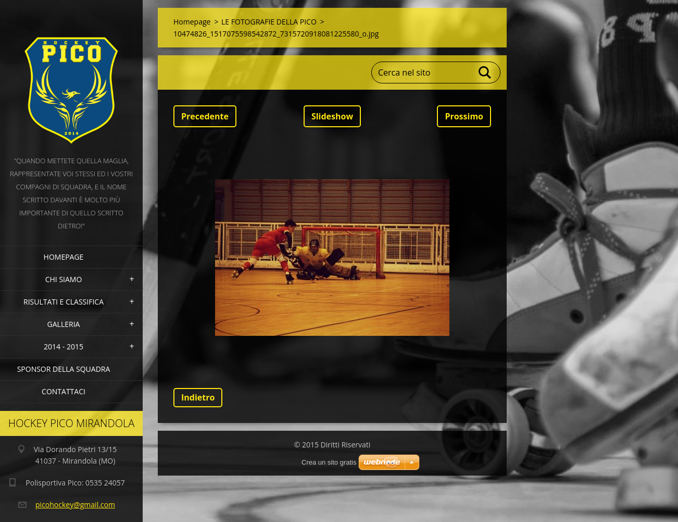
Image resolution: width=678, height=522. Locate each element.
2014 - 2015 (63, 346)
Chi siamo (63, 279)
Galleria (63, 324)
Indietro (198, 397)
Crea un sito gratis (329, 462)
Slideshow (332, 116)
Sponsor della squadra (63, 369)
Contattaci (63, 391)
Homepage (64, 257)
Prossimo (464, 116)
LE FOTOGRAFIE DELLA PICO (269, 22)
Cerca (485, 72)
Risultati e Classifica (63, 302)
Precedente (205, 116)
